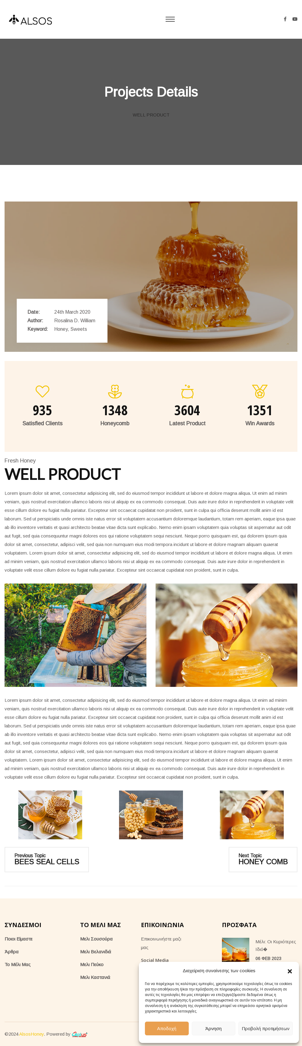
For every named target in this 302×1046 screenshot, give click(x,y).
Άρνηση (213, 1028)
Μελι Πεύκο (92, 964)
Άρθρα (12, 951)
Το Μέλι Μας (17, 964)
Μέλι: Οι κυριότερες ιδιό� (275, 945)
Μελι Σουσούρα (96, 938)
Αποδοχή (166, 1028)
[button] (290, 971)
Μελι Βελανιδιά (95, 951)
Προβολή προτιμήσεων (266, 1028)
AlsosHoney (31, 1034)
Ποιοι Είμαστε (19, 938)
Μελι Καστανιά (95, 977)
